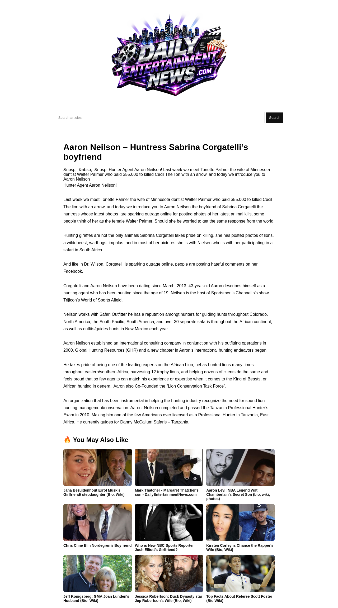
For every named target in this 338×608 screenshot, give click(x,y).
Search (274, 118)
